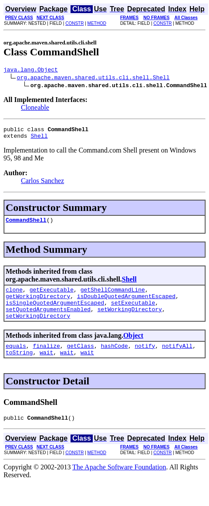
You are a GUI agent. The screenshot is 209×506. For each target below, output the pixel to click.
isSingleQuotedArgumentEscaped (55, 312)
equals (16, 359)
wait (46, 366)
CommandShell (26, 225)
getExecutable (52, 296)
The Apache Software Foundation (119, 482)
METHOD (97, 23)
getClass (80, 359)
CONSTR (74, 23)
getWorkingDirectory (38, 304)
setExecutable (133, 312)
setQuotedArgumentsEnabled (48, 319)
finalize (46, 359)
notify (145, 359)
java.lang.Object (30, 71)
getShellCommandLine (113, 296)
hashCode (114, 359)
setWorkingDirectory (130, 319)
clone (14, 296)
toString (19, 366)
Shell (38, 139)
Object (133, 347)
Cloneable (35, 108)
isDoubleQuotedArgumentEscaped (126, 304)
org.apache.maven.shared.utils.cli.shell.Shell (93, 78)
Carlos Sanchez (42, 184)
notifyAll (177, 359)
